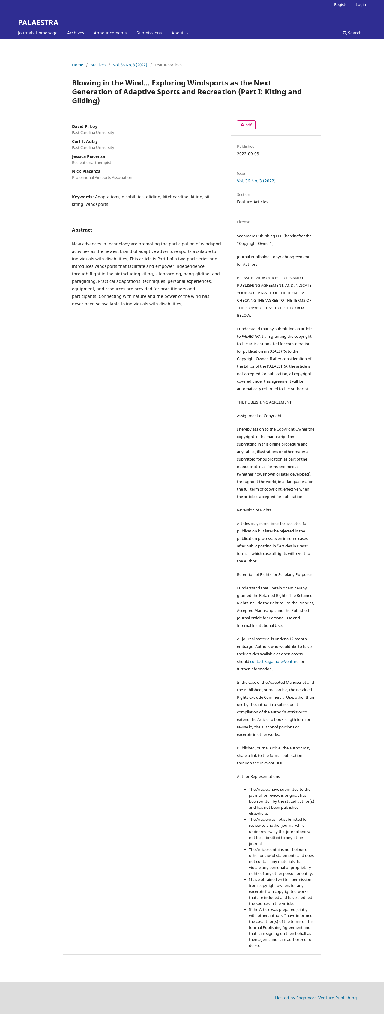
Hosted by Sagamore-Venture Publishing (316, 998)
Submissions (149, 33)
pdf (244, 125)
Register (341, 4)
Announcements (110, 33)
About (178, 33)
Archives (75, 33)
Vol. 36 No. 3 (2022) (130, 64)
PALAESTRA (38, 22)
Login (361, 4)
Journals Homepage (38, 33)
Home (77, 64)
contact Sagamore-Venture (274, 661)
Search (352, 33)
